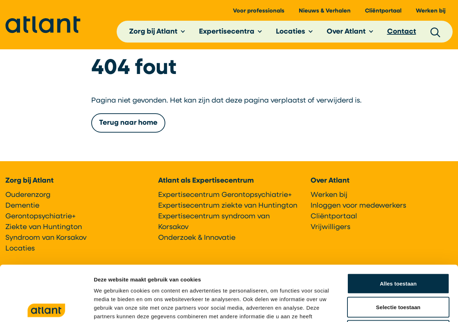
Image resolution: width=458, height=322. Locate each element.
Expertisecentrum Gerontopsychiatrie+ (225, 195)
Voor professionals (258, 11)
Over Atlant (346, 31)
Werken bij (430, 11)
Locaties (290, 31)
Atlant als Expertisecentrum (206, 180)
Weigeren (398, 275)
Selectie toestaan (398, 252)
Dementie (22, 205)
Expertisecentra (226, 31)
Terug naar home (128, 123)
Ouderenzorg (27, 195)
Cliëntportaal (383, 11)
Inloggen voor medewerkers (358, 205)
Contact (401, 31)
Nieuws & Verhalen (325, 11)
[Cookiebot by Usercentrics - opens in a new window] (46, 308)
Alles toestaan (398, 228)
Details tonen (387, 308)
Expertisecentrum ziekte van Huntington (227, 205)
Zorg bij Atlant (153, 31)
